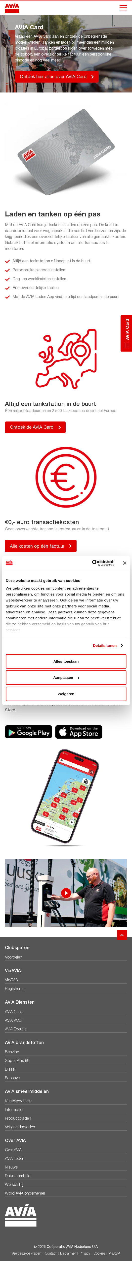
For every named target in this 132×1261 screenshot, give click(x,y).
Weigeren (66, 693)
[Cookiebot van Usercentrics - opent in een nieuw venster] (92, 563)
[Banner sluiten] (124, 563)
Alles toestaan (66, 661)
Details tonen (105, 645)
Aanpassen (66, 677)
